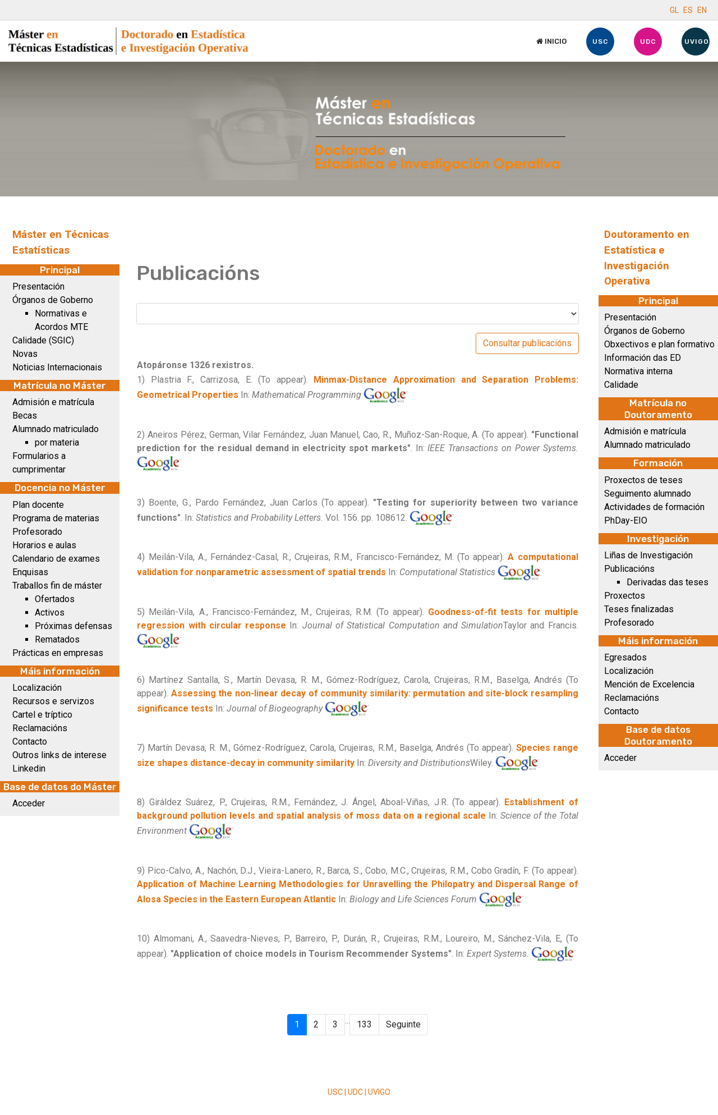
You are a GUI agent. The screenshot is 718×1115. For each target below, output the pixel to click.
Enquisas (30, 572)
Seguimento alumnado (647, 493)
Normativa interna (638, 371)
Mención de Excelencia (649, 684)
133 (364, 1024)
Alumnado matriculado (55, 429)
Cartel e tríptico (42, 714)
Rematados (57, 639)
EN (702, 10)
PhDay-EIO (625, 520)
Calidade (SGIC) (43, 340)
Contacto (29, 741)
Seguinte (403, 1024)
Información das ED (642, 357)
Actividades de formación (654, 507)
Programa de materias (55, 518)
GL (674, 10)
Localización (37, 687)
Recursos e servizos (53, 701)
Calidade (621, 384)
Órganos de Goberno (52, 300)
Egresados (625, 657)
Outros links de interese (59, 755)
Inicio (551, 41)
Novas (25, 353)
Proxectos (624, 595)
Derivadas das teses (667, 582)
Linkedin (28, 768)
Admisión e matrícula (53, 402)
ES (688, 10)
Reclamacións (39, 728)
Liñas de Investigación (648, 555)
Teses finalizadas (639, 609)
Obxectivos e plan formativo (659, 344)
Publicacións (629, 568)
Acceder (28, 803)
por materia (57, 442)
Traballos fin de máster (57, 585)
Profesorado (37, 531)
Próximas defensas (73, 626)
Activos (50, 612)
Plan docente (38, 504)
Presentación (38, 286)
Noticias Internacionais (57, 367)
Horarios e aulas (44, 545)
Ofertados (55, 599)
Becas (24, 415)
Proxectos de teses (643, 480)
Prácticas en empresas (57, 653)
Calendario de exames (56, 558)
